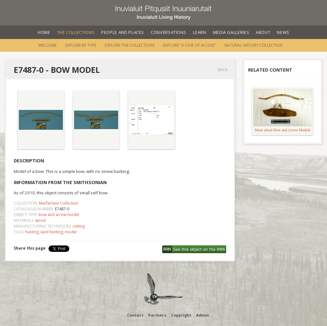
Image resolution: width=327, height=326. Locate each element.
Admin (202, 315)
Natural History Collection (253, 45)
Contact (135, 315)
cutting (78, 226)
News (283, 32)
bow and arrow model (59, 214)
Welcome (47, 45)
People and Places (122, 32)
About (263, 32)
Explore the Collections (130, 45)
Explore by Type (80, 45)
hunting (32, 232)
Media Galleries (231, 32)
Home (44, 32)
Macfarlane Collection (58, 203)
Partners (157, 315)
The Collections (76, 32)
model (71, 232)
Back (223, 70)
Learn (199, 32)
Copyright (181, 315)
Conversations (168, 32)
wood (40, 220)
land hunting (52, 232)
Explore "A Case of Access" (189, 45)
